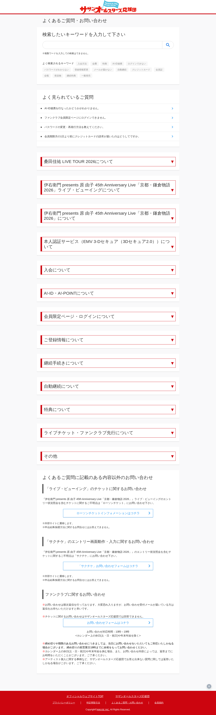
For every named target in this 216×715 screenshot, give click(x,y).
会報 (46, 75)
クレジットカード (141, 69)
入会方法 (82, 63)
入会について (58, 273)
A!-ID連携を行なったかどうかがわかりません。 (73, 108)
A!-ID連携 (117, 63)
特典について (58, 415)
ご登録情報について (64, 344)
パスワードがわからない (56, 69)
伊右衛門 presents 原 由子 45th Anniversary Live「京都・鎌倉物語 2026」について (108, 218)
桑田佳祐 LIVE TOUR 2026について (80, 163)
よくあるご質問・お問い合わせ (127, 703)
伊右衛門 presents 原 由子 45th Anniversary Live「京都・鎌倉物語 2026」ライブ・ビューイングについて (108, 189)
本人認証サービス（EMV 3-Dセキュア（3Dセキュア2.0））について (107, 247)
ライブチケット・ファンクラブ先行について (90, 438)
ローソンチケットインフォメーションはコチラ (108, 519)
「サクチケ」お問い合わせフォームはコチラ (108, 572)
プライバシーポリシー (64, 703)
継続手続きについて (64, 368)
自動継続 (121, 69)
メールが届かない (103, 69)
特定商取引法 (93, 703)
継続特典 (71, 75)
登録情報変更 (81, 69)
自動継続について (62, 391)
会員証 (159, 69)
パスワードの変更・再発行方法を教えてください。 (75, 127)
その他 (51, 462)
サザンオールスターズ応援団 (132, 696)
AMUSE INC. (103, 709)
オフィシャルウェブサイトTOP (84, 696)
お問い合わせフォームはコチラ (108, 629)
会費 (94, 63)
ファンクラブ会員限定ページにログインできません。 (76, 118)
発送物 (57, 75)
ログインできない (137, 63)
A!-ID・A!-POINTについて (70, 297)
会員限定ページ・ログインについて (81, 321)
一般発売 (85, 75)
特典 (104, 63)
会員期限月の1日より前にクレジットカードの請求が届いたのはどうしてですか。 (93, 137)
